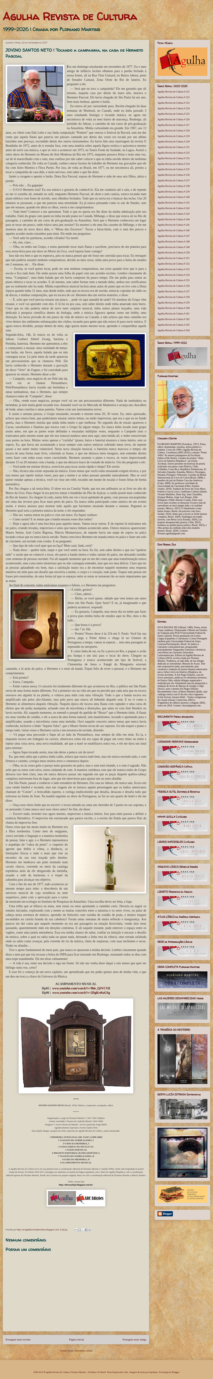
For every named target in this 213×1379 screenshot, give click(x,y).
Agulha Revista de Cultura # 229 (173, 136)
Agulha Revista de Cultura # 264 (173, 330)
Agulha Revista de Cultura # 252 (173, 263)
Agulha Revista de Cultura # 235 (173, 169)
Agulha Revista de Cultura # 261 (173, 313)
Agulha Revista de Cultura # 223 (173, 103)
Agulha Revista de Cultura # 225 (173, 114)
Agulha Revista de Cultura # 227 (173, 125)
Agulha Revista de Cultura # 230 (173, 141)
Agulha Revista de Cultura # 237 (173, 180)
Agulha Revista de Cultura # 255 (173, 280)
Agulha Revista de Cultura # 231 (173, 147)
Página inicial (76, 1339)
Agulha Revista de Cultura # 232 (173, 152)
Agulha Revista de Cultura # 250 (173, 252)
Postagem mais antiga (134, 1339)
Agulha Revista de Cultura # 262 (173, 319)
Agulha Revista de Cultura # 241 (173, 202)
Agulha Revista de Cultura (70, 16)
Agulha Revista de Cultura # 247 (173, 236)
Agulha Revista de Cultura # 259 (173, 302)
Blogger (175, 1372)
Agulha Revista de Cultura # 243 (173, 214)
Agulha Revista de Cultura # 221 (173, 91)
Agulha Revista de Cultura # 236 (173, 175)
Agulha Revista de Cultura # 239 (173, 191)
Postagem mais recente (18, 1339)
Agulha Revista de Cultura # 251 (173, 258)
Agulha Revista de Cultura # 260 (173, 308)
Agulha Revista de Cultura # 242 (173, 208)
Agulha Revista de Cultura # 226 (173, 119)
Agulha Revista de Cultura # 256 (173, 286)
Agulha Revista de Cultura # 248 (173, 241)
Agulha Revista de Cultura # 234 (173, 164)
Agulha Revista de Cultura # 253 (173, 269)
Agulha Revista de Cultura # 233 (173, 158)
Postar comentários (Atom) (80, 1350)
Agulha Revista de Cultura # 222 (173, 97)
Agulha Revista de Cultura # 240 (173, 197)
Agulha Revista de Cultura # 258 (173, 297)
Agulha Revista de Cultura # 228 (173, 130)
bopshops (153, 1372)
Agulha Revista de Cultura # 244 (173, 219)
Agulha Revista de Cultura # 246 (173, 230)
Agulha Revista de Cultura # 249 (173, 247)
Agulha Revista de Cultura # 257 (173, 291)
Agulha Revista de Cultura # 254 (173, 275)
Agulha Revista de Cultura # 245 (173, 225)
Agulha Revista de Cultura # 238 (173, 186)
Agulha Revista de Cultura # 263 (173, 325)
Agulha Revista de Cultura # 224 (173, 108)
